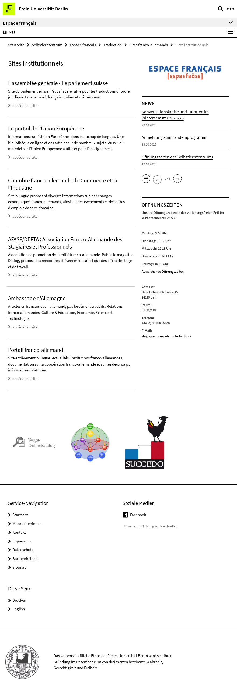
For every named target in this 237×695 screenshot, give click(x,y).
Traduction (112, 44)
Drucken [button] (19, 600)
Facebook (138, 514)
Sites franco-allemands (148, 44)
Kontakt (19, 532)
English (18, 608)
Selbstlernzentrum (47, 44)
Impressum (21, 541)
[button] (146, 178)
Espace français (83, 44)
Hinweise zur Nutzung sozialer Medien (150, 526)
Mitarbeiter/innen (26, 523)
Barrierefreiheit (25, 558)
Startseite (16, 44)
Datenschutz (22, 549)
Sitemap (19, 567)
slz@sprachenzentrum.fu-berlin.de (167, 336)
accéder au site (24, 105)
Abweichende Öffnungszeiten (163, 271)
